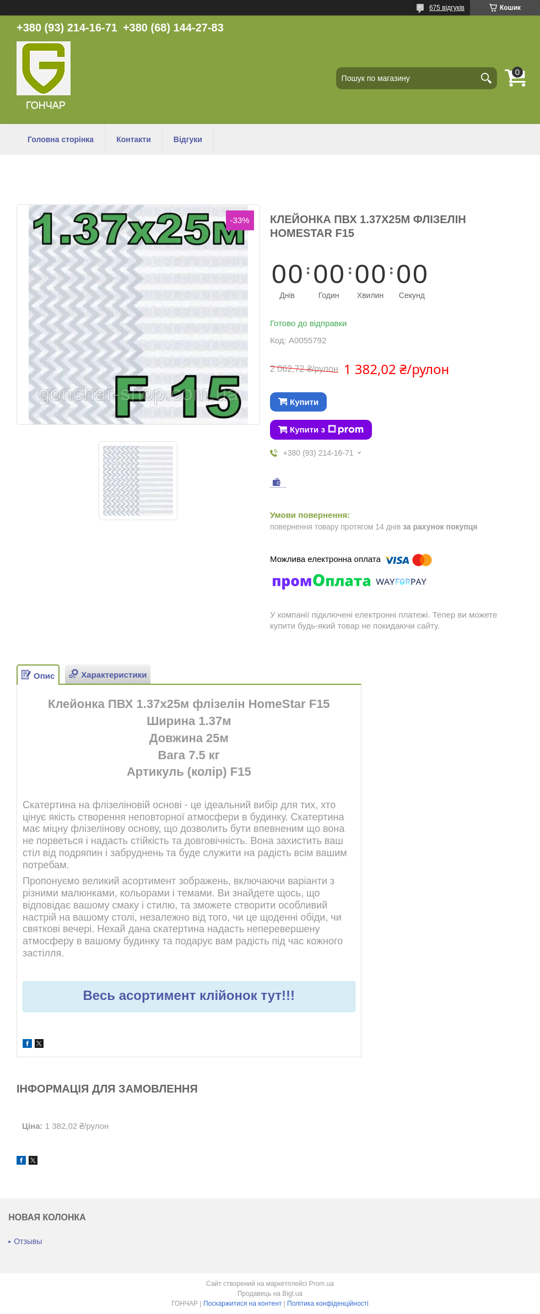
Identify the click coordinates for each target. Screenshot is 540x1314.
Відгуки (188, 139)
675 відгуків (447, 8)
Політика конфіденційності (328, 1303)
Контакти (133, 139)
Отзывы (28, 1241)
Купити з (327, 430)
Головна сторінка (61, 139)
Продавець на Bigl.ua (270, 1293)
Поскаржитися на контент (242, 1303)
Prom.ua (321, 1284)
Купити (304, 402)
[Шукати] (486, 78)
